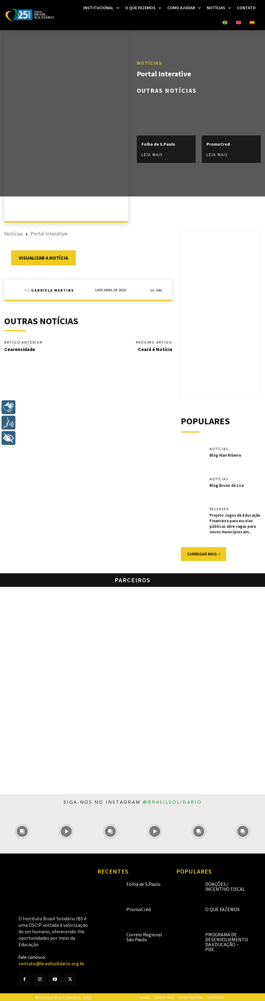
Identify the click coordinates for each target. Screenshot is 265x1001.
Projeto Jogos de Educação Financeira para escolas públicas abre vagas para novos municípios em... (234, 522)
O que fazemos (222, 908)
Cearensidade (19, 349)
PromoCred (218, 144)
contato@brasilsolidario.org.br (51, 962)
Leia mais (152, 155)
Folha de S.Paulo (158, 144)
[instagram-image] (22, 830)
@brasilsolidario (172, 800)
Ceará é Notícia (155, 349)
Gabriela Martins (52, 290)
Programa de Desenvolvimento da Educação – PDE (226, 940)
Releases (219, 509)
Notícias (149, 62)
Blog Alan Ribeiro (225, 455)
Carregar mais (203, 552)
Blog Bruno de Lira (226, 485)
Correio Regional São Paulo (144, 935)
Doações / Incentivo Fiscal (225, 885)
